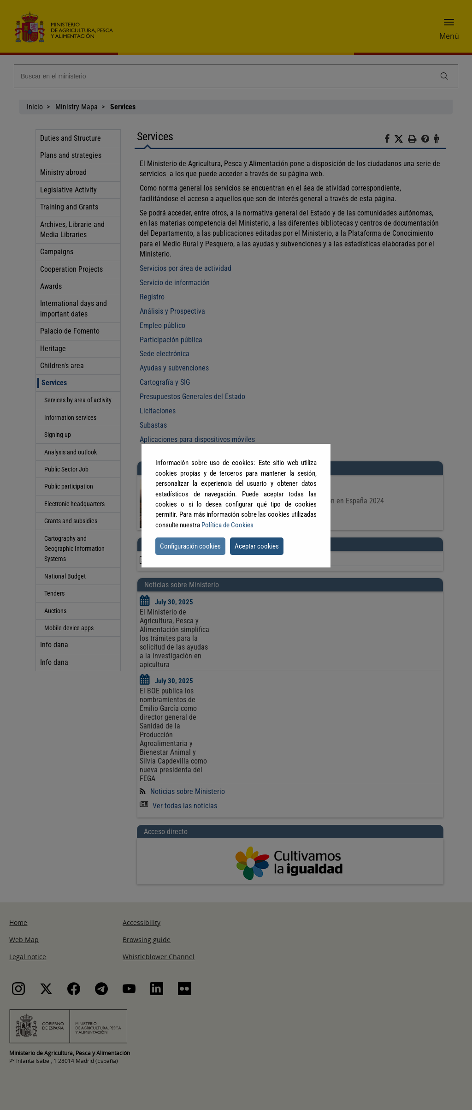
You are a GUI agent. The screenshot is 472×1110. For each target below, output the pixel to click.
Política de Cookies (227, 525)
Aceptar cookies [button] (257, 546)
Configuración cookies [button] (190, 546)
